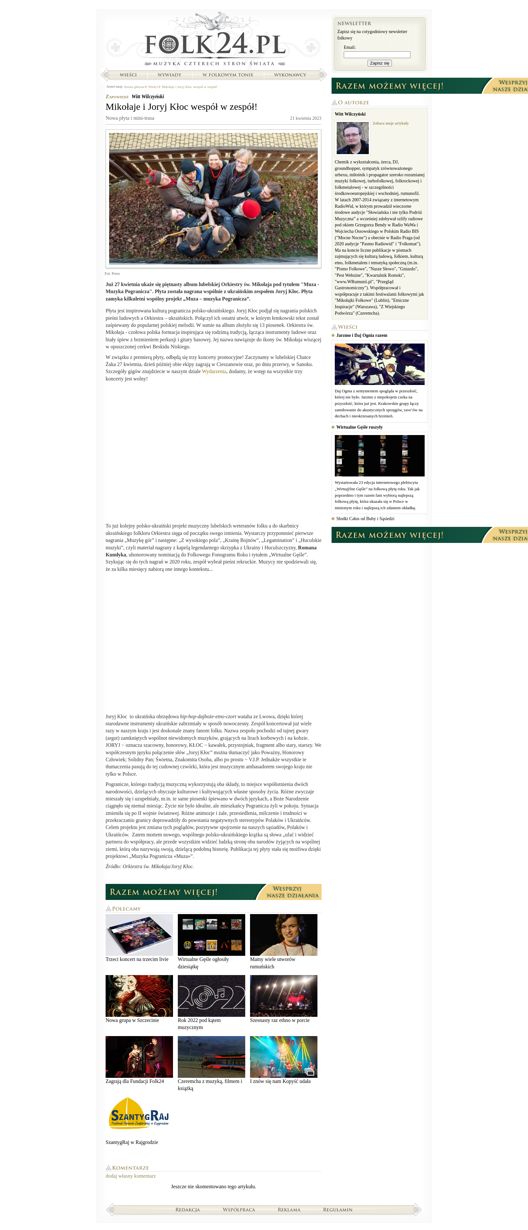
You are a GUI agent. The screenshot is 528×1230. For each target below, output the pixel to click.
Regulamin (337, 1209)
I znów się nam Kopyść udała (283, 1060)
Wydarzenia (214, 371)
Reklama (289, 1209)
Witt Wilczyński (148, 96)
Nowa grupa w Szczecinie (139, 999)
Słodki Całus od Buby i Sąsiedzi (365, 518)
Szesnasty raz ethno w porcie (283, 999)
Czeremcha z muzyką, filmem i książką (211, 1063)
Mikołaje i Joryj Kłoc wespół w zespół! (190, 87)
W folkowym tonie (228, 75)
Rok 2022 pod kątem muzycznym (211, 1002)
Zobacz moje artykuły (391, 123)
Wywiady (169, 75)
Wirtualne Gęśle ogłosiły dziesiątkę (211, 941)
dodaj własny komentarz (131, 1176)
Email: (350, 47)
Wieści (128, 75)
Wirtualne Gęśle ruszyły (359, 427)
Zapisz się (379, 63)
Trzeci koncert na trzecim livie (139, 938)
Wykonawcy (291, 75)
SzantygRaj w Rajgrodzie (139, 1121)
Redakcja (188, 1209)
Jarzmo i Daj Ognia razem (361, 335)
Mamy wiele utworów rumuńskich (283, 941)
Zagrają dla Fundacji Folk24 (139, 1060)
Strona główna (213, 40)
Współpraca (239, 1209)
